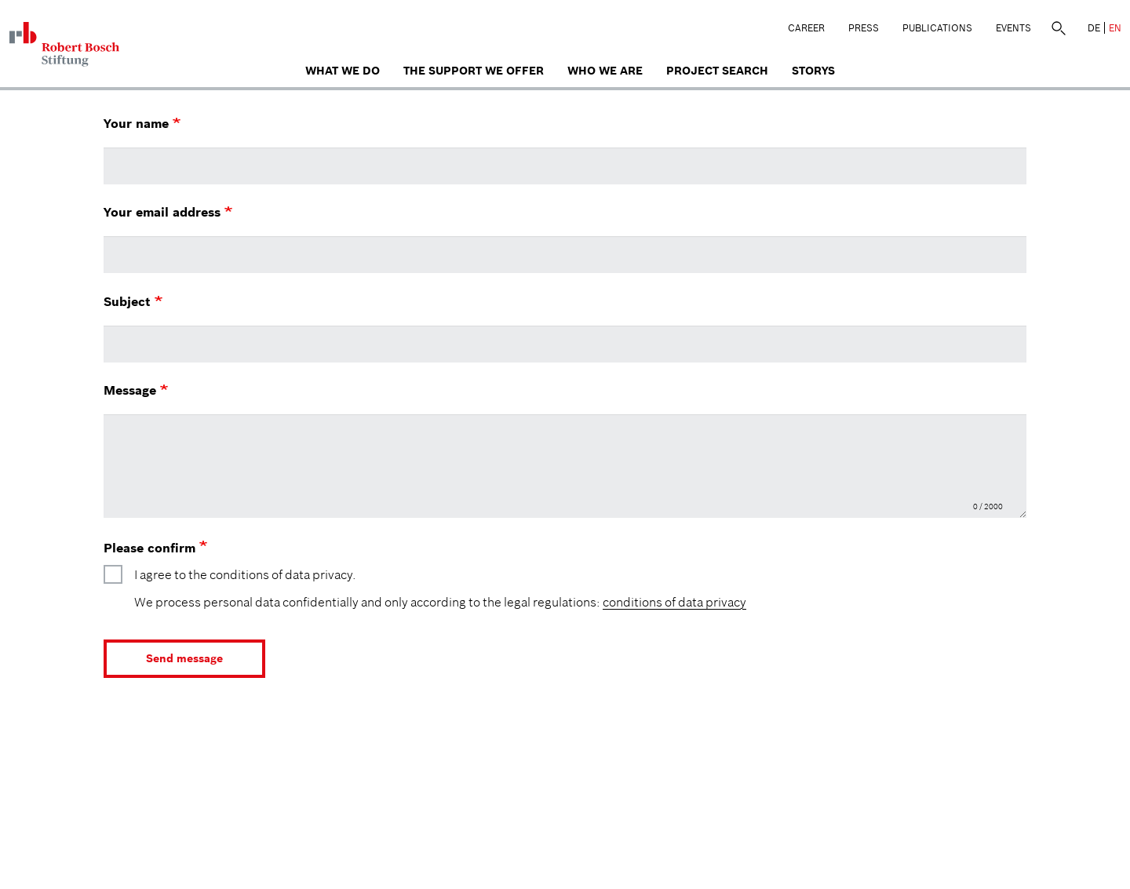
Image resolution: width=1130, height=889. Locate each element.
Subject (133, 301)
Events (1013, 28)
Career (806, 28)
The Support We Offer (473, 71)
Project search (717, 71)
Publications (937, 28)
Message (136, 390)
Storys (813, 71)
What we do (342, 71)
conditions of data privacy (674, 602)
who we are (605, 71)
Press (863, 28)
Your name (142, 123)
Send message (184, 658)
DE (1094, 28)
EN (1115, 28)
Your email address (168, 212)
